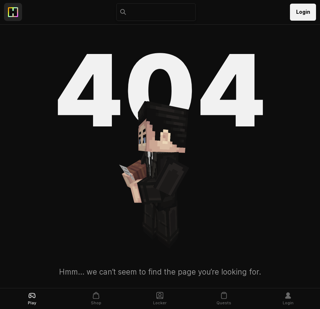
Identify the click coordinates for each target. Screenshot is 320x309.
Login (303, 12)
